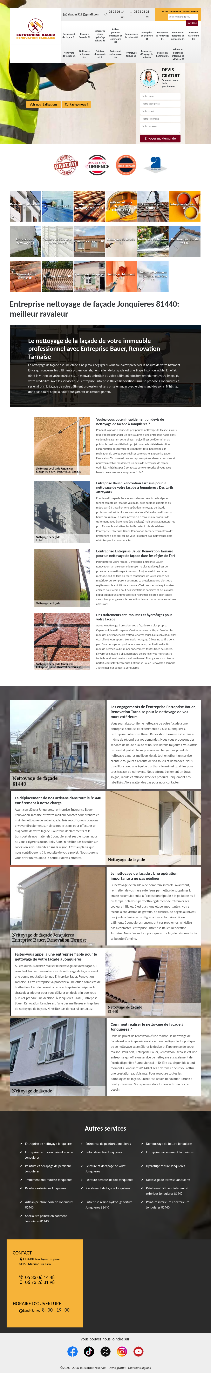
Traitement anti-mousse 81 (115, 54)
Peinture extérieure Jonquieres (45, 1188)
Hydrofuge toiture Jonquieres (165, 1166)
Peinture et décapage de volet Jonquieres (105, 1168)
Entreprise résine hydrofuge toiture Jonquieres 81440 (109, 1204)
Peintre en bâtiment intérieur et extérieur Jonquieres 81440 (167, 1191)
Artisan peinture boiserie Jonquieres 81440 (49, 1204)
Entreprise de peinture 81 (147, 35)
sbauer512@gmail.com (81, 14)
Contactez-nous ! (76, 104)
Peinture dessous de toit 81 (100, 54)
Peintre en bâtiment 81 (162, 54)
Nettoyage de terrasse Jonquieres (168, 1180)
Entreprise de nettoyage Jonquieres (48, 1144)
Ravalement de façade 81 (68, 36)
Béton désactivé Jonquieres (104, 1152)
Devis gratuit (117, 1368)
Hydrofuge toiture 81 (131, 54)
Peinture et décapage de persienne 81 (178, 35)
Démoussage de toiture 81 (131, 36)
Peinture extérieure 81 (193, 35)
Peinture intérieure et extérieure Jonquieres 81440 (167, 1204)
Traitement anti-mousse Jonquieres (48, 1180)
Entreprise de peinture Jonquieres (108, 1144)
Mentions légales (139, 1368)
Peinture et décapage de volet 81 (146, 54)
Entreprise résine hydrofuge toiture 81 (100, 35)
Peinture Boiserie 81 (84, 36)
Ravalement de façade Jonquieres (108, 1188)
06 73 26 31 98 (139, 14)
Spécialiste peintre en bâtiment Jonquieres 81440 (46, 1218)
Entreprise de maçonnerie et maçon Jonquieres (49, 1154)
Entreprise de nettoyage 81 (162, 35)
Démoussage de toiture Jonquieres (169, 1144)
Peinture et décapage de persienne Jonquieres (48, 1168)
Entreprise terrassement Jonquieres (169, 1152)
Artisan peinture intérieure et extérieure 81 (115, 35)
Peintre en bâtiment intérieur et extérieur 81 (178, 54)
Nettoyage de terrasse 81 (84, 54)
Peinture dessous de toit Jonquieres (109, 1180)
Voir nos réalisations (43, 104)
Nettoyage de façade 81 (68, 54)
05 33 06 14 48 (114, 14)
